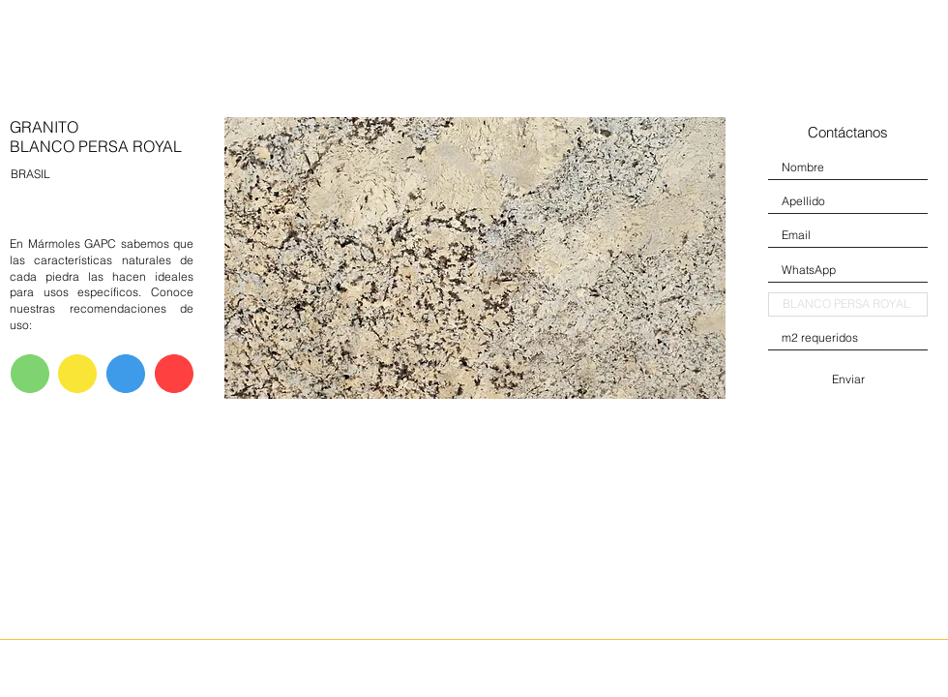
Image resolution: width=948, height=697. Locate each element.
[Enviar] (848, 379)
